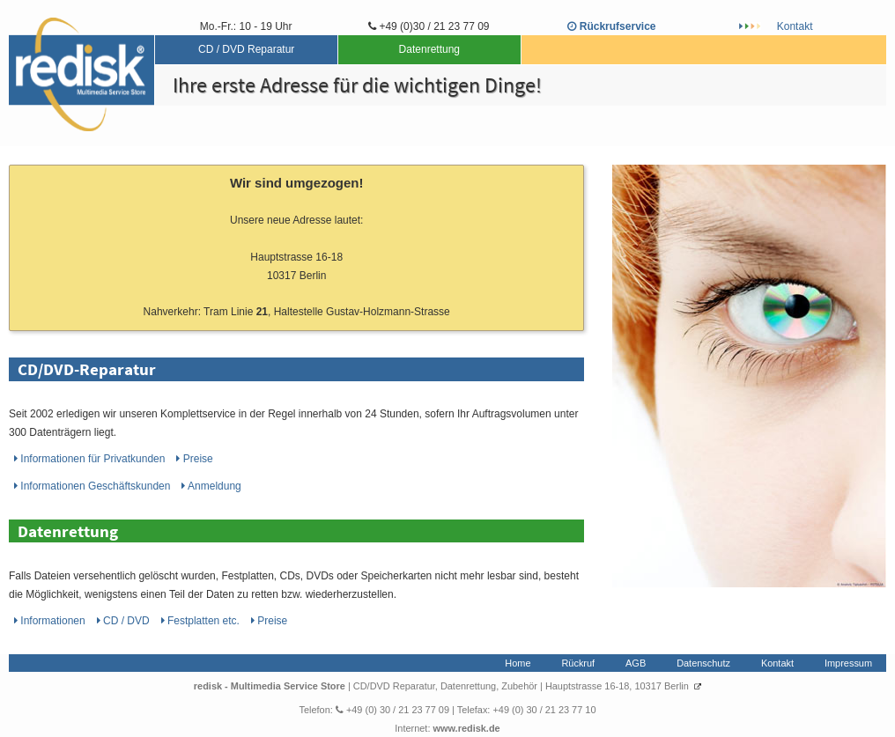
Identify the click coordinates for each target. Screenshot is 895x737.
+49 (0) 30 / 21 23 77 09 (392, 709)
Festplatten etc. (202, 621)
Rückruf (578, 663)
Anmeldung (210, 486)
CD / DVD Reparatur (246, 49)
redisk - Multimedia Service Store (271, 686)
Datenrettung (429, 49)
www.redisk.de (466, 728)
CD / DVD (124, 621)
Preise (194, 459)
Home (517, 663)
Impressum (848, 663)
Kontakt (795, 26)
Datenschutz (703, 663)
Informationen (91, 459)
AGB (635, 663)
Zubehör (519, 686)
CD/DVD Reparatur (394, 686)
